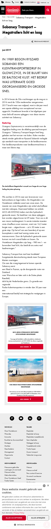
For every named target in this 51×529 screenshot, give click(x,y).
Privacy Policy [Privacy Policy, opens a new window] (18, 513)
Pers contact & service (34, 473)
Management (9, 452)
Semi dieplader (32, 440)
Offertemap (5, 2)
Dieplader (30, 431)
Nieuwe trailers (9, 472)
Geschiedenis (9, 449)
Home (3, 17)
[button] (25, 524)
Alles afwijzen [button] (38, 518)
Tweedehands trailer (34, 446)
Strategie (7, 443)
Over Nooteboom (10, 431)
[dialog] (25, 505)
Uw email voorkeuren (34, 476)
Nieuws (29, 467)
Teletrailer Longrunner (34, 455)
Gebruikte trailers (10, 475)
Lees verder (25, 347)
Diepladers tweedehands (35, 437)
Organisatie (8, 455)
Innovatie (7, 437)
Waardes (7, 434)
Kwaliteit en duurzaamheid (13, 440)
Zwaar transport (32, 452)
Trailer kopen (31, 449)
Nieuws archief (10, 17)
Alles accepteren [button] (14, 518)
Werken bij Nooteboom (28, 2)
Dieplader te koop (33, 434)
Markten (7, 446)
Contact (15, 2)
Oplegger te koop (33, 443)
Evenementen (31, 479)
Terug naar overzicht (41, 41)
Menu (2, 10)
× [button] (48, 486)
